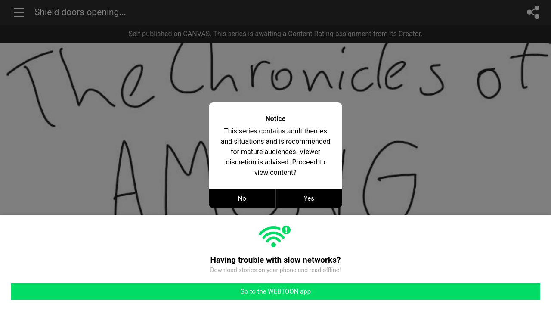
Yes (309, 198)
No (242, 198)
